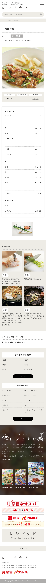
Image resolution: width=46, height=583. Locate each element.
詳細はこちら (7, 459)
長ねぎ (13, 342)
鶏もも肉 (21, 342)
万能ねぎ (5, 342)
